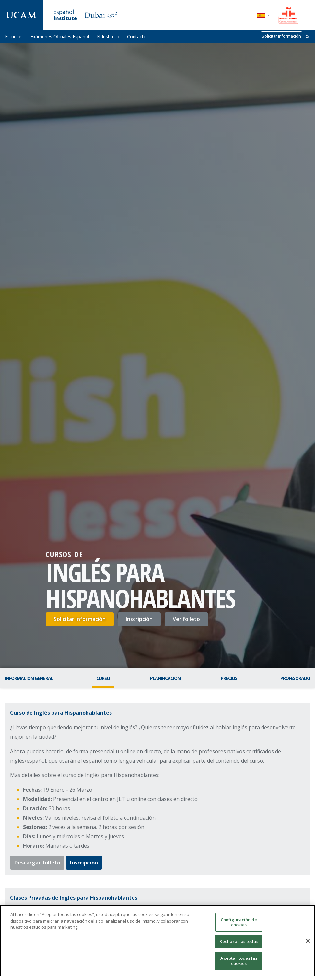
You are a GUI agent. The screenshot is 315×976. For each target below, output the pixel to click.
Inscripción (139, 619)
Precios (229, 678)
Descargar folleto (37, 862)
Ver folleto (186, 619)
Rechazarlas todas (238, 946)
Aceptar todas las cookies (238, 964)
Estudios (14, 36)
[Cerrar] (308, 945)
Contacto (136, 36)
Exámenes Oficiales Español (59, 36)
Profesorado (295, 678)
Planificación (165, 678)
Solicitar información (281, 36)
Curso (103, 678)
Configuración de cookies (239, 926)
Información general (29, 678)
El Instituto (108, 36)
